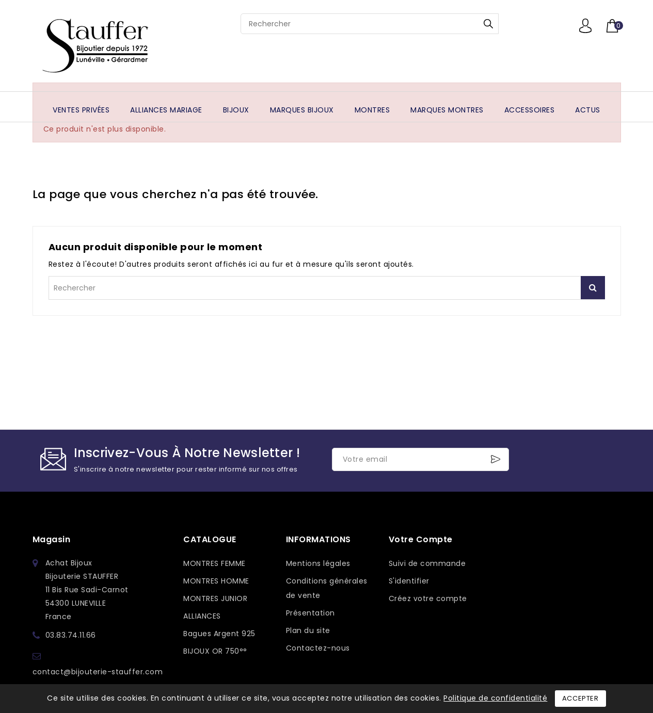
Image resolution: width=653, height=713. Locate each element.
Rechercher (488, 23)
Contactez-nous (318, 648)
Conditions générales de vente (327, 588)
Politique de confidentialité (495, 698)
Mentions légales (318, 563)
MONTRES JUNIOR (215, 598)
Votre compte (421, 539)
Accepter (580, 698)
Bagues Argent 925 (219, 633)
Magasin (52, 539)
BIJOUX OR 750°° (215, 651)
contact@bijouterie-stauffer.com (98, 672)
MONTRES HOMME (216, 581)
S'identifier (409, 581)
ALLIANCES (202, 616)
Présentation (310, 613)
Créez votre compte (428, 598)
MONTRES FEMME (214, 563)
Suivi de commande (427, 563)
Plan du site (308, 630)
